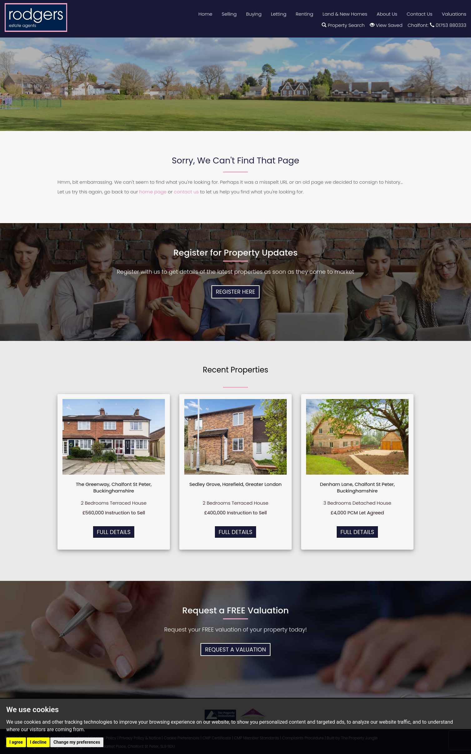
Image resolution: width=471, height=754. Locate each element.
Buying (254, 14)
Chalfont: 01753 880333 (437, 25)
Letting (278, 14)
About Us (387, 14)
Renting (304, 14)
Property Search (343, 25)
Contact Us (419, 14)
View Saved (386, 25)
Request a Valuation (235, 649)
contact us (186, 191)
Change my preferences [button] (76, 742)
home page (153, 191)
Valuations (454, 14)
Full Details (114, 532)
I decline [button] (38, 742)
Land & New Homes (345, 14)
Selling (229, 14)
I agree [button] (16, 742)
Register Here (235, 292)
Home (205, 14)
